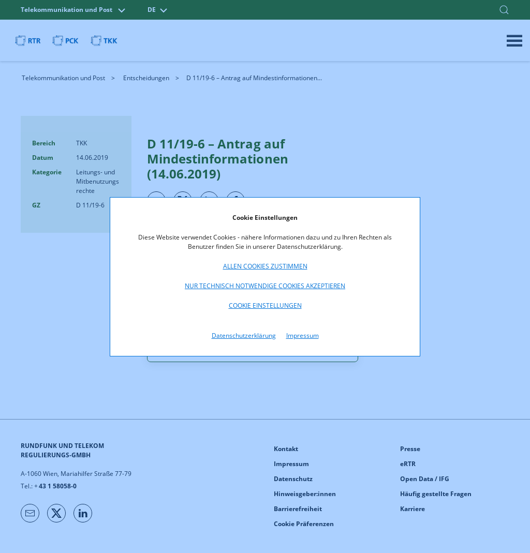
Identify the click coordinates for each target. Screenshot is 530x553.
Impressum (302, 335)
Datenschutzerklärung (244, 335)
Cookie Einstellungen (265, 305)
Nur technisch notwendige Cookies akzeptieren (265, 285)
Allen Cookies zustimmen (265, 266)
